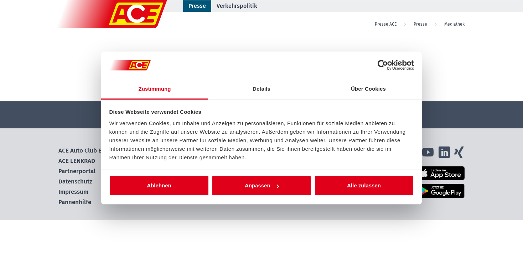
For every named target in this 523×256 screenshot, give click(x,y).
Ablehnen (159, 185)
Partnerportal (76, 171)
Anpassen (262, 185)
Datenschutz (75, 181)
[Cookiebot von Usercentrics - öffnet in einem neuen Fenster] (383, 65)
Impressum (73, 192)
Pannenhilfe (74, 202)
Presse (197, 5)
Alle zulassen (364, 185)
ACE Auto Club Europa (88, 150)
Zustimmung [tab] (155, 89)
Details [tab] (261, 89)
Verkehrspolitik (237, 5)
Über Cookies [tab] (368, 89)
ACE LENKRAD (76, 161)
